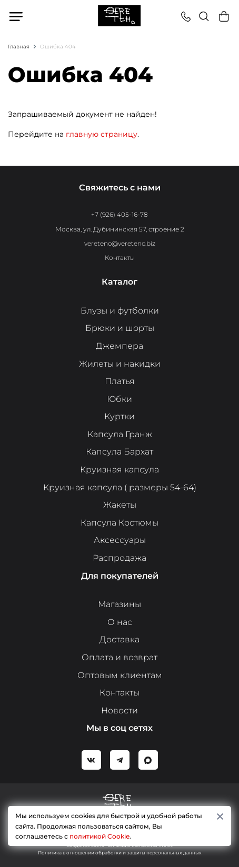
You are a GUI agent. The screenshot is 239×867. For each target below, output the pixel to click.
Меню (16, 16)
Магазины (119, 604)
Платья (120, 381)
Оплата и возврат (119, 657)
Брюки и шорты (119, 328)
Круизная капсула (119, 470)
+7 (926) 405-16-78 (119, 214)
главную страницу (101, 134)
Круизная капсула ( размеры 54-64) (119, 487)
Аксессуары (120, 540)
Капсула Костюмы (119, 523)
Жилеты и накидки (120, 364)
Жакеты (119, 505)
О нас (119, 622)
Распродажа (119, 558)
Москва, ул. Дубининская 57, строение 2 (119, 229)
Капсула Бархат (119, 452)
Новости (119, 710)
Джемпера (119, 346)
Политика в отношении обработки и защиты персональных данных (120, 852)
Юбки (119, 399)
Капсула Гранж (119, 434)
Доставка (119, 639)
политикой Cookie (99, 836)
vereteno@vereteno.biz (119, 243)
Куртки (119, 416)
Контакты (120, 257)
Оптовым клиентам (119, 675)
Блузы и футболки (120, 311)
